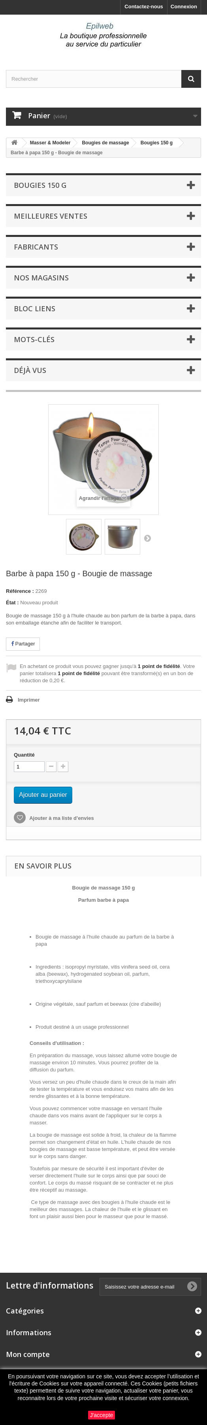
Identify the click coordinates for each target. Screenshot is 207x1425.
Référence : (20, 591)
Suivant (147, 538)
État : (12, 603)
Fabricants (36, 247)
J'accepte (101, 1415)
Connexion (184, 6)
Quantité (24, 755)
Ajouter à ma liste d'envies (61, 818)
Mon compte (28, 1354)
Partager (23, 644)
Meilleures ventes (50, 216)
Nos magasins (41, 277)
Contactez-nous (143, 6)
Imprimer (29, 700)
